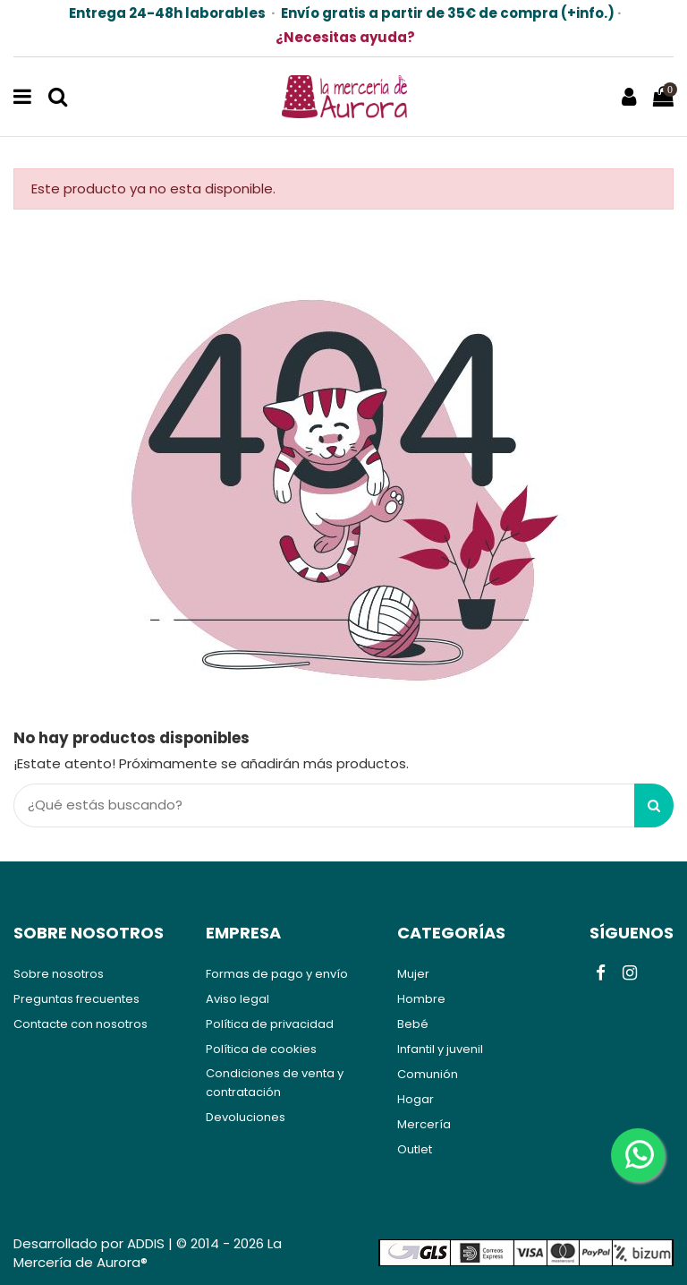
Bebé (412, 1023)
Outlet (414, 1149)
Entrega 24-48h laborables (167, 13)
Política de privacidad (270, 1023)
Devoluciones (245, 1117)
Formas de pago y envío (277, 973)
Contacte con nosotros (80, 1023)
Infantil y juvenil (440, 1049)
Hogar (415, 1099)
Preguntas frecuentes (76, 998)
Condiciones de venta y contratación (275, 1083)
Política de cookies (261, 1049)
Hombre (421, 998)
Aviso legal (237, 998)
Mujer (413, 973)
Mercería (424, 1124)
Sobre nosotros (58, 973)
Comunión (427, 1074)
